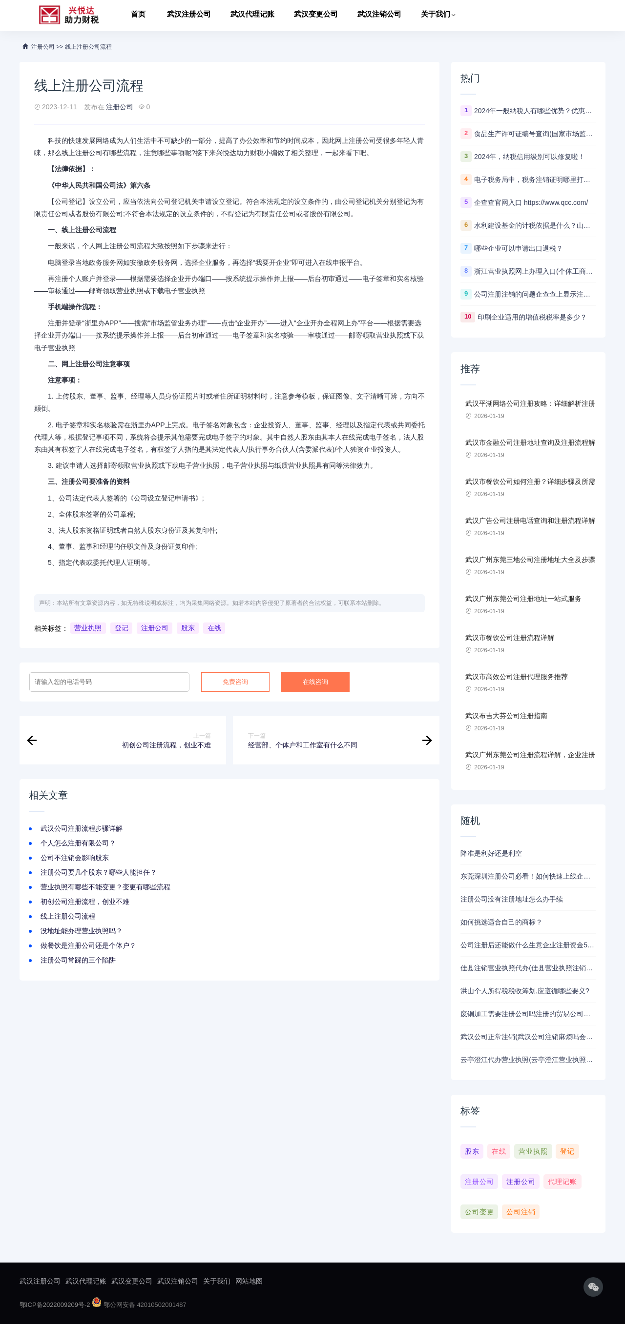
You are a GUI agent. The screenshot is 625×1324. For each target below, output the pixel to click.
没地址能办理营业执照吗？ (82, 931)
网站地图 (249, 1281)
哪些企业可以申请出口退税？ (518, 248)
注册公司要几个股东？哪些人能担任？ (99, 872)
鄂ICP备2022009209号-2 (55, 1304)
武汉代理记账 (252, 15)
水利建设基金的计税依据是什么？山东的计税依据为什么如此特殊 (535, 225)
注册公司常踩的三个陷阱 (78, 960)
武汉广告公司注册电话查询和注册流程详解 (530, 520)
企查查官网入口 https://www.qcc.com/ (531, 202)
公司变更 (479, 1212)
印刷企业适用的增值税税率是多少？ (532, 317)
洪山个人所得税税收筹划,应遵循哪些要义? (524, 991)
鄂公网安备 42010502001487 (139, 1304)
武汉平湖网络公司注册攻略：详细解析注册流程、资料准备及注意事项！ (530, 404)
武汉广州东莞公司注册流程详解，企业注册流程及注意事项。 (530, 755)
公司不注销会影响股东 (75, 858)
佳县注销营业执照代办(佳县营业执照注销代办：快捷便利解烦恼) (528, 968)
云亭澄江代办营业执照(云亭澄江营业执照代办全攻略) (528, 1059)
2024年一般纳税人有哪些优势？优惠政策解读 (535, 111)
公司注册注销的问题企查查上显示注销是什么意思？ (535, 294)
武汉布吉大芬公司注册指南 (506, 716)
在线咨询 (315, 681)
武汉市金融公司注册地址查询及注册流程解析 (530, 443)
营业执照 (88, 628)
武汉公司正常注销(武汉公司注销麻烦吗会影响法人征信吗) (528, 1037)
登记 (121, 628)
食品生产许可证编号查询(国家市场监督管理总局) (535, 134)
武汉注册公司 (189, 15)
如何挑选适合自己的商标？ (501, 922)
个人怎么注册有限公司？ (78, 843)
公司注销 (521, 1212)
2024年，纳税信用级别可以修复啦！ (529, 156)
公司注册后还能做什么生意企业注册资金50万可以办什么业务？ (528, 945)
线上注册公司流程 (68, 916)
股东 (188, 628)
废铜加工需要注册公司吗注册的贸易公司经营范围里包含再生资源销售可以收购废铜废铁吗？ (528, 1014)
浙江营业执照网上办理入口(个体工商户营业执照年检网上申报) (535, 271)
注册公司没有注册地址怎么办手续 (511, 899)
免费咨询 (235, 681)
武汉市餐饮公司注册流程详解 (509, 638)
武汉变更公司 (316, 15)
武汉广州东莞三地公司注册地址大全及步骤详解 (530, 560)
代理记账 (562, 1181)
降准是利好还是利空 (491, 853)
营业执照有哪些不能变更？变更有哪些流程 (105, 887)
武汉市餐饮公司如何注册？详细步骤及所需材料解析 (530, 482)
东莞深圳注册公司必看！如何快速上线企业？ (528, 876)
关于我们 (435, 15)
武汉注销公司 (379, 15)
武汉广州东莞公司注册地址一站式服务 (523, 598)
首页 (138, 15)
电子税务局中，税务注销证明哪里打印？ (535, 179)
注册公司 (119, 107)
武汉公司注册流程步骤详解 (82, 828)
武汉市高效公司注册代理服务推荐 (516, 677)
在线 (214, 628)
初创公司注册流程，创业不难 (85, 901)
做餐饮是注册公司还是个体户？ (88, 945)
